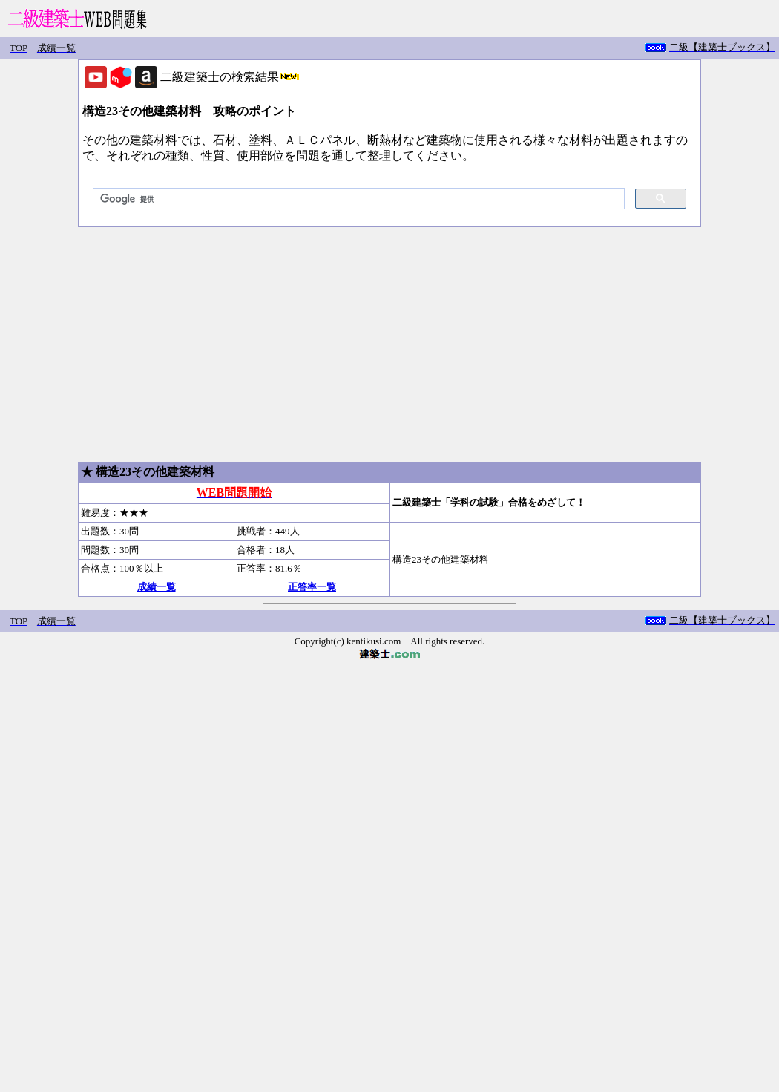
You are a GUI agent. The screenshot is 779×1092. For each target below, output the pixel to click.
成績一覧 (156, 586)
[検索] (357, 199)
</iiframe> (705, 48)
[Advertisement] (389, 344)
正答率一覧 (312, 586)
